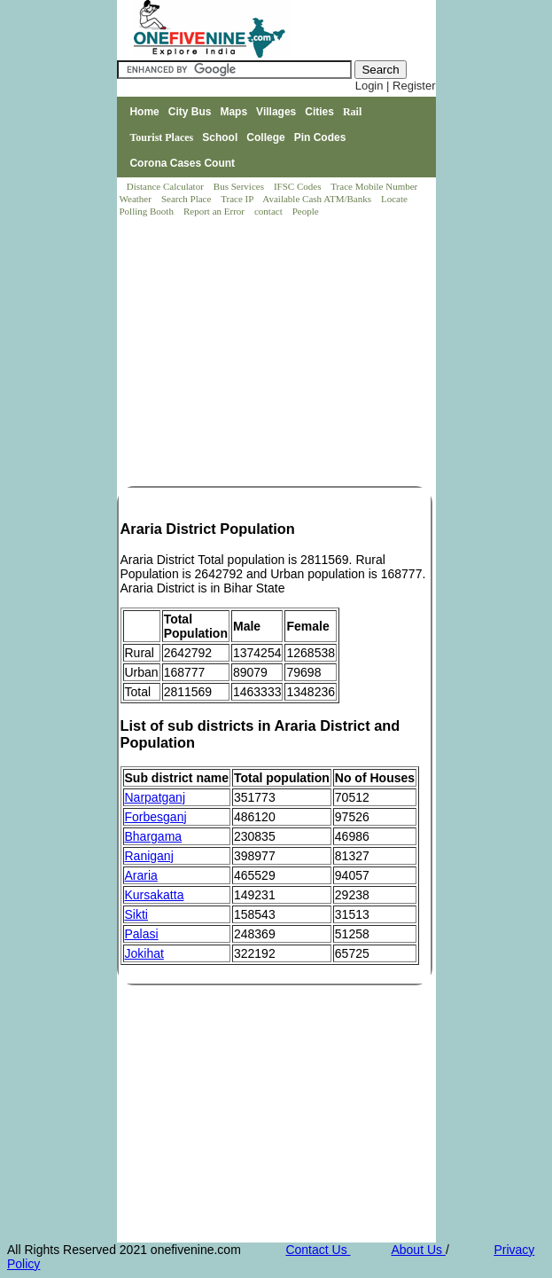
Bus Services (239, 186)
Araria (141, 875)
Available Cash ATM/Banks (317, 198)
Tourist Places (161, 137)
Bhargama (154, 836)
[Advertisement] (277, 353)
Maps (233, 112)
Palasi (142, 934)
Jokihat (144, 953)
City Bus (190, 112)
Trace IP (238, 198)
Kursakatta (154, 895)
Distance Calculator (165, 186)
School (219, 137)
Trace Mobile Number (375, 186)
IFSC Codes (298, 186)
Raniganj (149, 856)
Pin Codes (320, 137)
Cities (319, 112)
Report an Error (215, 211)
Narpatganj (155, 797)
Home (144, 112)
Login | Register (395, 85)
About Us (418, 1250)
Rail (352, 112)
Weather (137, 198)
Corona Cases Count (182, 163)
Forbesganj (156, 817)
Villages (276, 112)
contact (269, 211)
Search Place (187, 198)
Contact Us (317, 1250)
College (265, 137)
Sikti (136, 914)
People (305, 211)
